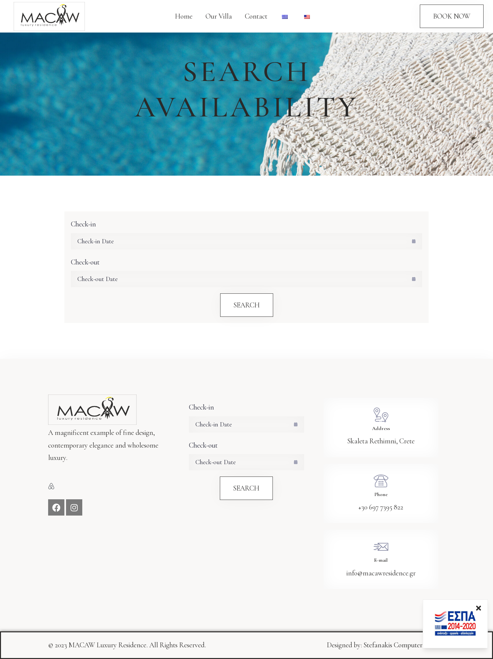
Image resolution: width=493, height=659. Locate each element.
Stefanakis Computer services (404, 645)
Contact (256, 16)
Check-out (85, 262)
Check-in (83, 224)
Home (184, 16)
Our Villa (219, 16)
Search (246, 305)
